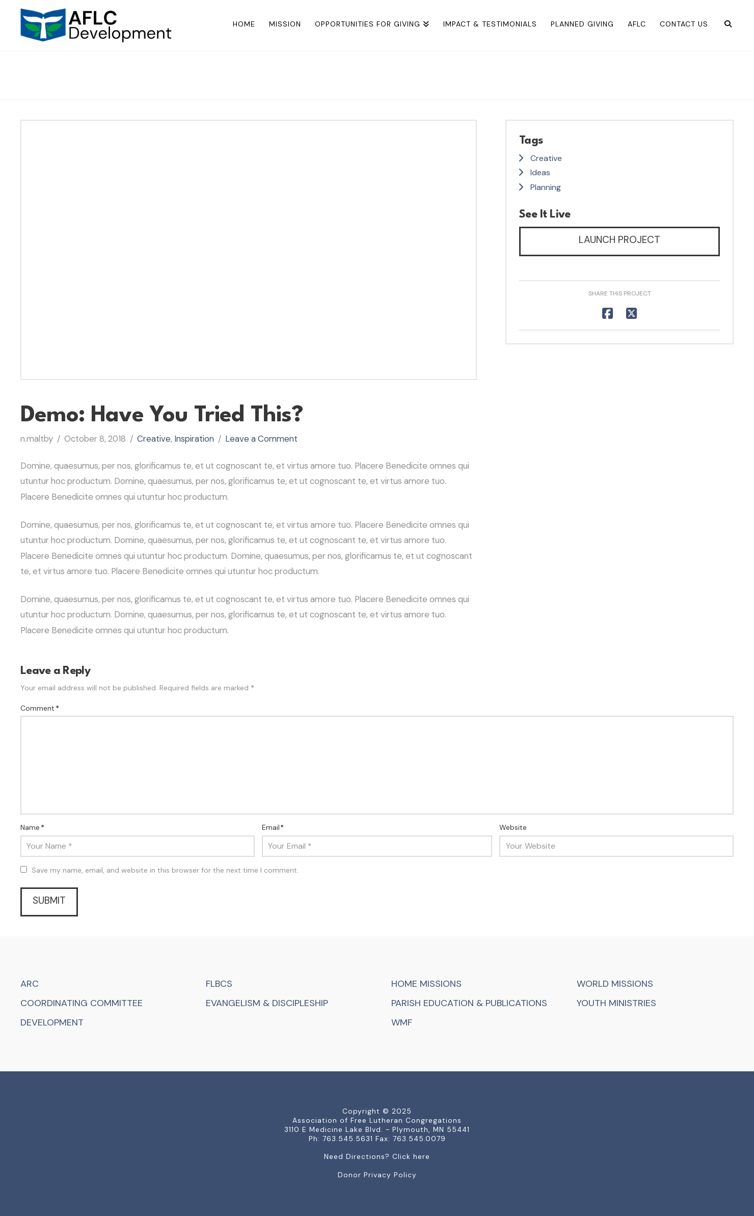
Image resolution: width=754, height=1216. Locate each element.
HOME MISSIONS (426, 984)
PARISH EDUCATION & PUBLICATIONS (469, 1003)
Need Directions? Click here (377, 1156)
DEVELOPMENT (52, 1022)
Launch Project (619, 239)
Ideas (540, 172)
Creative (154, 438)
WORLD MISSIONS (615, 984)
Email (273, 827)
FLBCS (219, 984)
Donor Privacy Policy (377, 1174)
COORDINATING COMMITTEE (81, 1003)
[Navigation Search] (724, 25)
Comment (39, 708)
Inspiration (194, 438)
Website (513, 827)
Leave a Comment (261, 438)
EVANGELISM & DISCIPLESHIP (267, 1003)
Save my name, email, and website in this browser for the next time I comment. (165, 870)
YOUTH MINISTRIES (616, 1003)
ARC (29, 984)
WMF (401, 1022)
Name (32, 827)
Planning (545, 187)
